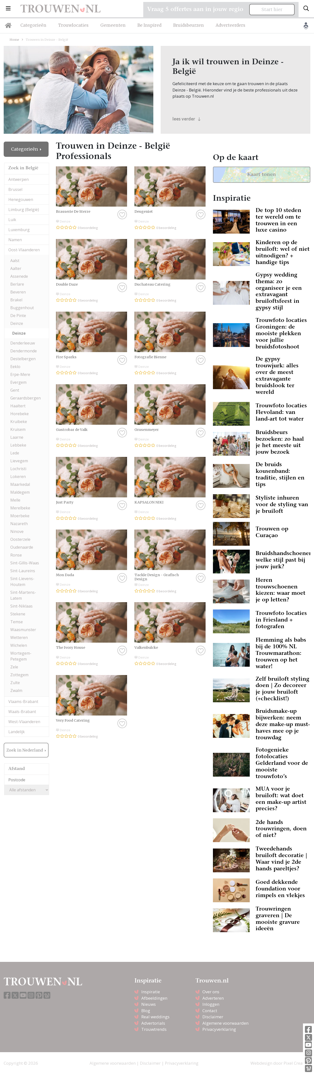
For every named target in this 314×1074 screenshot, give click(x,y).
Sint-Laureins (22, 570)
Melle (15, 500)
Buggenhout (22, 307)
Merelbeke (20, 508)
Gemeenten (113, 25)
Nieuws (148, 1004)
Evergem (18, 382)
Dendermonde (23, 351)
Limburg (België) (23, 209)
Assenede (19, 276)
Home (14, 39)
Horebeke (19, 413)
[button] (8, 8)
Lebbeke (18, 445)
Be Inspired (149, 25)
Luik (12, 219)
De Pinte (18, 315)
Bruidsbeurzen (188, 25)
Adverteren (213, 998)
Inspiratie (150, 991)
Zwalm (16, 690)
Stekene (17, 614)
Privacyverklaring (219, 1029)
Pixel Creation (297, 1063)
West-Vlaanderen (24, 721)
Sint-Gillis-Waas (24, 563)
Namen (15, 239)
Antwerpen (18, 179)
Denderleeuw (22, 343)
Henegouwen (20, 199)
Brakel (16, 300)
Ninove (17, 531)
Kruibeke (18, 421)
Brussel (15, 189)
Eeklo (15, 366)
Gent (14, 390)
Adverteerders (230, 25)
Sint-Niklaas (21, 606)
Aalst (14, 260)
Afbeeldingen (154, 998)
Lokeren (18, 476)
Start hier (272, 9)
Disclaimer (212, 1017)
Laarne (16, 437)
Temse (16, 621)
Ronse (16, 555)
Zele (14, 667)
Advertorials (153, 1023)
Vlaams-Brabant (23, 701)
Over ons (210, 991)
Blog (145, 1010)
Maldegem (20, 492)
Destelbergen (23, 358)
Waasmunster (23, 629)
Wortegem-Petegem (20, 656)
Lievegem (19, 461)
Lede (14, 453)
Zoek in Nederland (25, 750)
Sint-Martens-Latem (23, 595)
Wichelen (18, 645)
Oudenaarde (21, 547)
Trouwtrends (154, 1029)
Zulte (15, 682)
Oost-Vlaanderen (24, 249)
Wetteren (19, 637)
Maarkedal (20, 484)
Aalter (15, 268)
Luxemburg (19, 229)
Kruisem (18, 429)
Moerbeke (19, 515)
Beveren (18, 292)
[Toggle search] (306, 9)
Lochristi (18, 468)
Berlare (17, 284)
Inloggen (210, 1004)
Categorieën (33, 25)
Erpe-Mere (20, 374)
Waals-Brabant (22, 711)
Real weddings (155, 1017)
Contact (209, 1010)
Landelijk (16, 731)
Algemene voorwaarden (225, 1023)
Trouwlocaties (73, 25)
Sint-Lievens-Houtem (22, 581)
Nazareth (19, 523)
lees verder (186, 119)
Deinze (16, 323)
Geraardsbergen (25, 398)
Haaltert (18, 406)
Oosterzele (20, 539)
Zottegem (19, 674)
